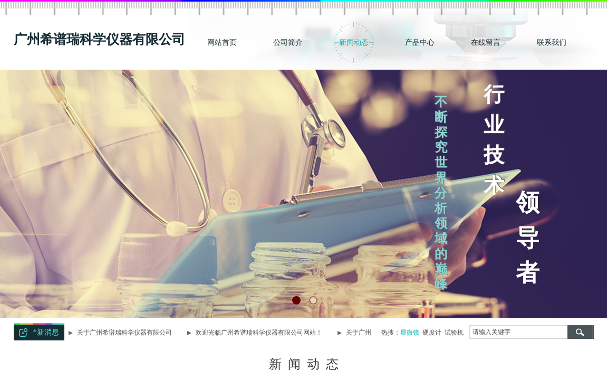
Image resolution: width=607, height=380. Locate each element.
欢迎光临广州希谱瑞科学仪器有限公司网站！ (260, 332)
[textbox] (518, 332)
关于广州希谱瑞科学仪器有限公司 (125, 332)
